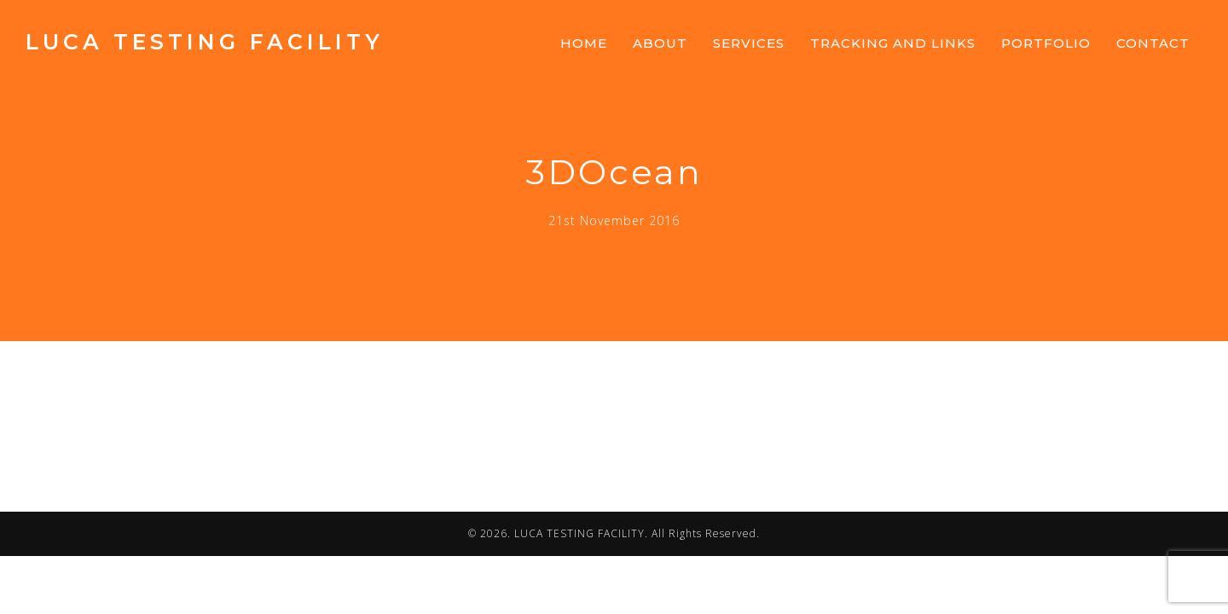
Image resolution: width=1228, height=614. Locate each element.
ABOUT (660, 43)
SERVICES (749, 43)
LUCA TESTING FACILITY (205, 42)
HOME (583, 43)
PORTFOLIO (1046, 43)
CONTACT (1153, 43)
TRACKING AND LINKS (893, 43)
